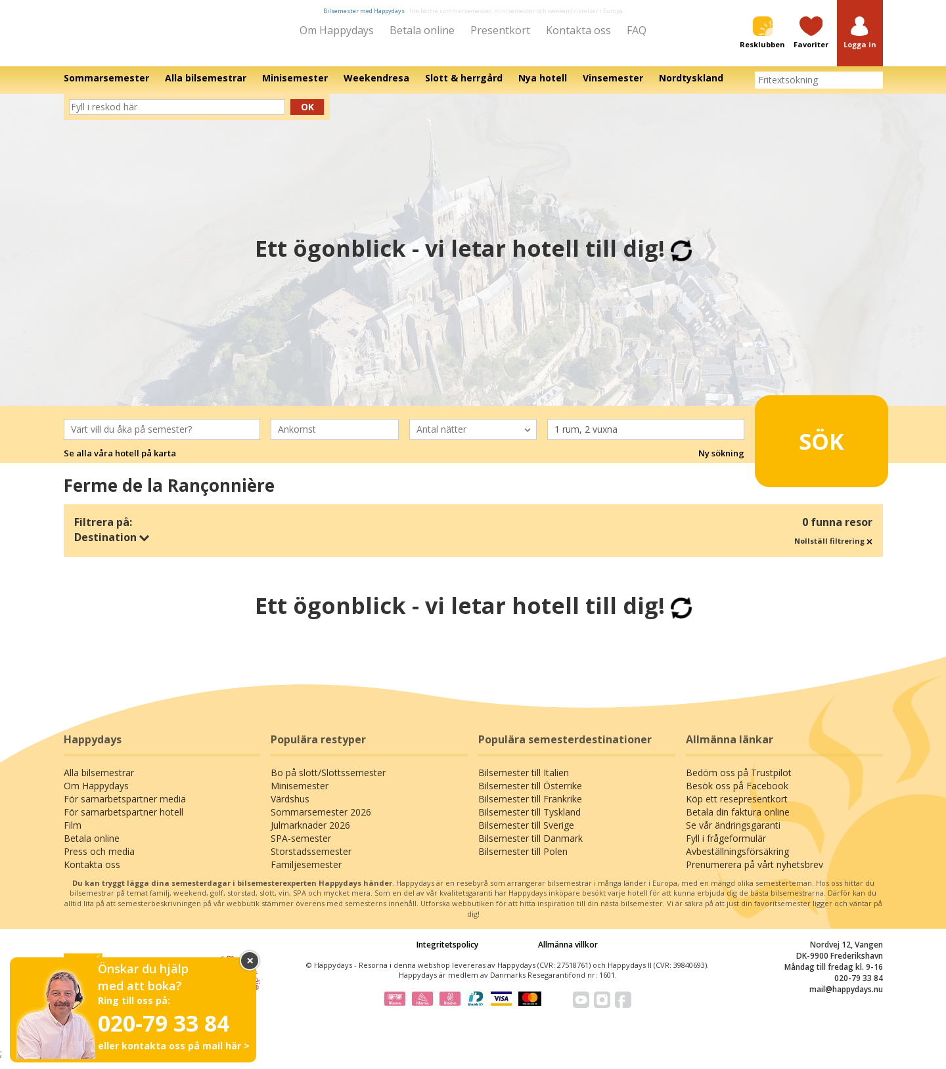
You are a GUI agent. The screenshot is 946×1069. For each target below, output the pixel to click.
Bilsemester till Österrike (530, 795)
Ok (307, 116)
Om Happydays (337, 30)
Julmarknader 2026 (310, 834)
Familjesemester (306, 873)
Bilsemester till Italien (523, 781)
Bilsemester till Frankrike (530, 808)
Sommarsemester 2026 (321, 821)
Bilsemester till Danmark (530, 847)
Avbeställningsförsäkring (737, 860)
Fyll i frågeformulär (726, 847)
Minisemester (299, 795)
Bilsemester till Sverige (526, 834)
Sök (801, 444)
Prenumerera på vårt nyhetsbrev (754, 873)
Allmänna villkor (568, 953)
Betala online (422, 30)
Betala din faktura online (738, 821)
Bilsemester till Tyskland (529, 821)
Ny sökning (721, 462)
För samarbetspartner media (125, 808)
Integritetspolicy (447, 953)
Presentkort (500, 30)
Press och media (99, 860)
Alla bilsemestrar (99, 781)
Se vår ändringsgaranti (733, 834)
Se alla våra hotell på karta (120, 462)
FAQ (636, 30)
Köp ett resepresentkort (737, 808)
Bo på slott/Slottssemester (328, 781)
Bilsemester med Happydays (364, 11)
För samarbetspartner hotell (123, 821)
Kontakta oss (578, 30)
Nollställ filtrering (833, 550)
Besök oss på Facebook (737, 795)
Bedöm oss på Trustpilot (739, 781)
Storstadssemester (311, 860)
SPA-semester (301, 847)
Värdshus (290, 808)
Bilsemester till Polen (523, 860)
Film (72, 834)
